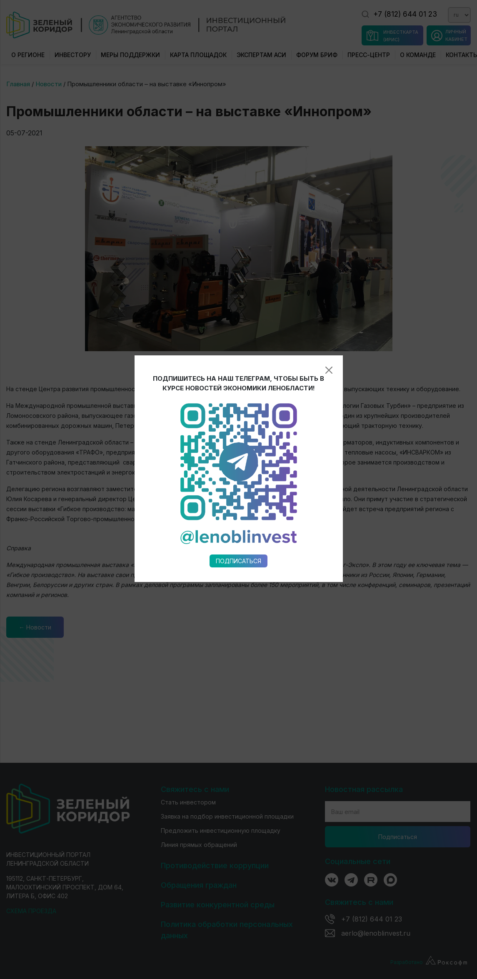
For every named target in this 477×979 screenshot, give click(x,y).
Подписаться (238, 420)
